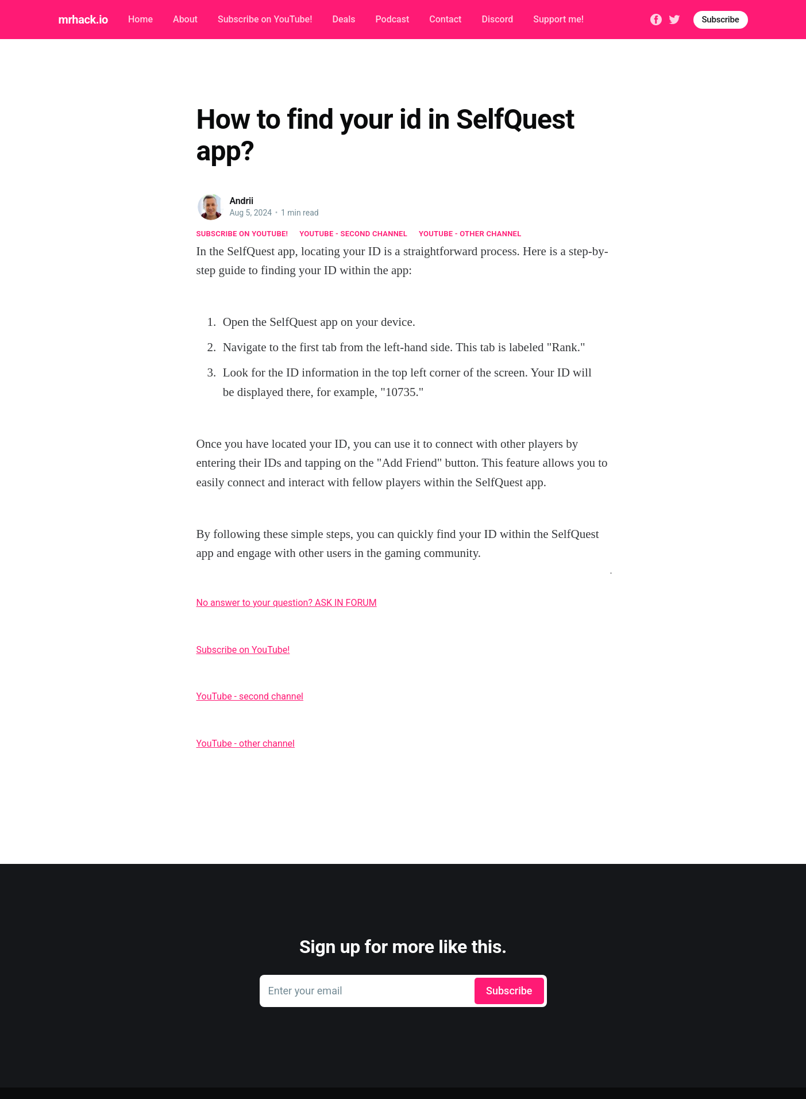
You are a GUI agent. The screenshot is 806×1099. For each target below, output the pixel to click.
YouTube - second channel (353, 233)
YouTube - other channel (470, 233)
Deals (343, 19)
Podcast (393, 19)
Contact (445, 19)
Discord (497, 19)
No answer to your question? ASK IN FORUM (286, 602)
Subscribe (720, 19)
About (185, 19)
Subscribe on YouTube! (265, 19)
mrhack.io (83, 19)
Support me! (558, 19)
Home (140, 19)
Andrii (242, 200)
